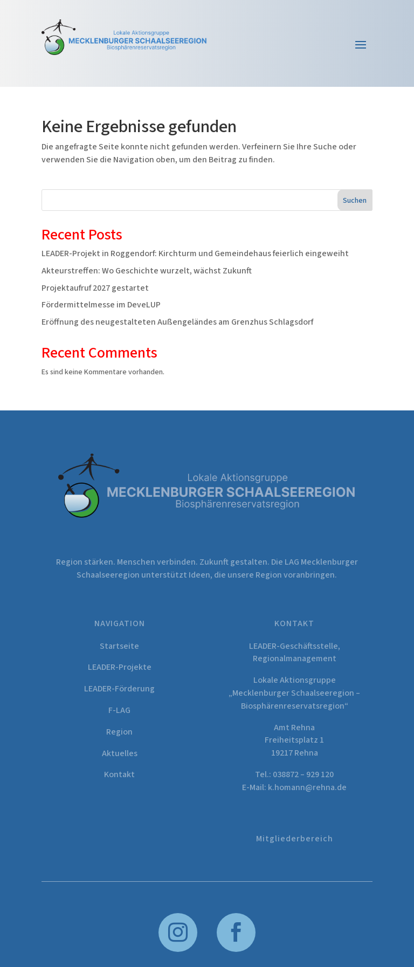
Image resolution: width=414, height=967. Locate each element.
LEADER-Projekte (119, 667)
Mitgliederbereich (294, 839)
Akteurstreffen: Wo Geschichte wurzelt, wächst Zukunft (147, 271)
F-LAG (119, 710)
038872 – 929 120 (303, 774)
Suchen (355, 200)
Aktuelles (119, 753)
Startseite (119, 646)
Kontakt (119, 774)
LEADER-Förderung (119, 689)
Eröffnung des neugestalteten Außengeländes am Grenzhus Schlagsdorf (177, 322)
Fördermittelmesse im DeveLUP (101, 305)
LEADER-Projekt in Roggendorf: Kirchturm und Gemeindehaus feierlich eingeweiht (195, 253)
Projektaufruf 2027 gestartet (95, 288)
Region (119, 732)
